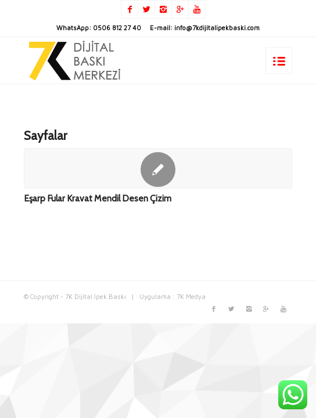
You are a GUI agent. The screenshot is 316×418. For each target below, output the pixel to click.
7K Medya (191, 296)
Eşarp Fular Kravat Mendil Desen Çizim (97, 198)
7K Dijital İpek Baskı (95, 296)
